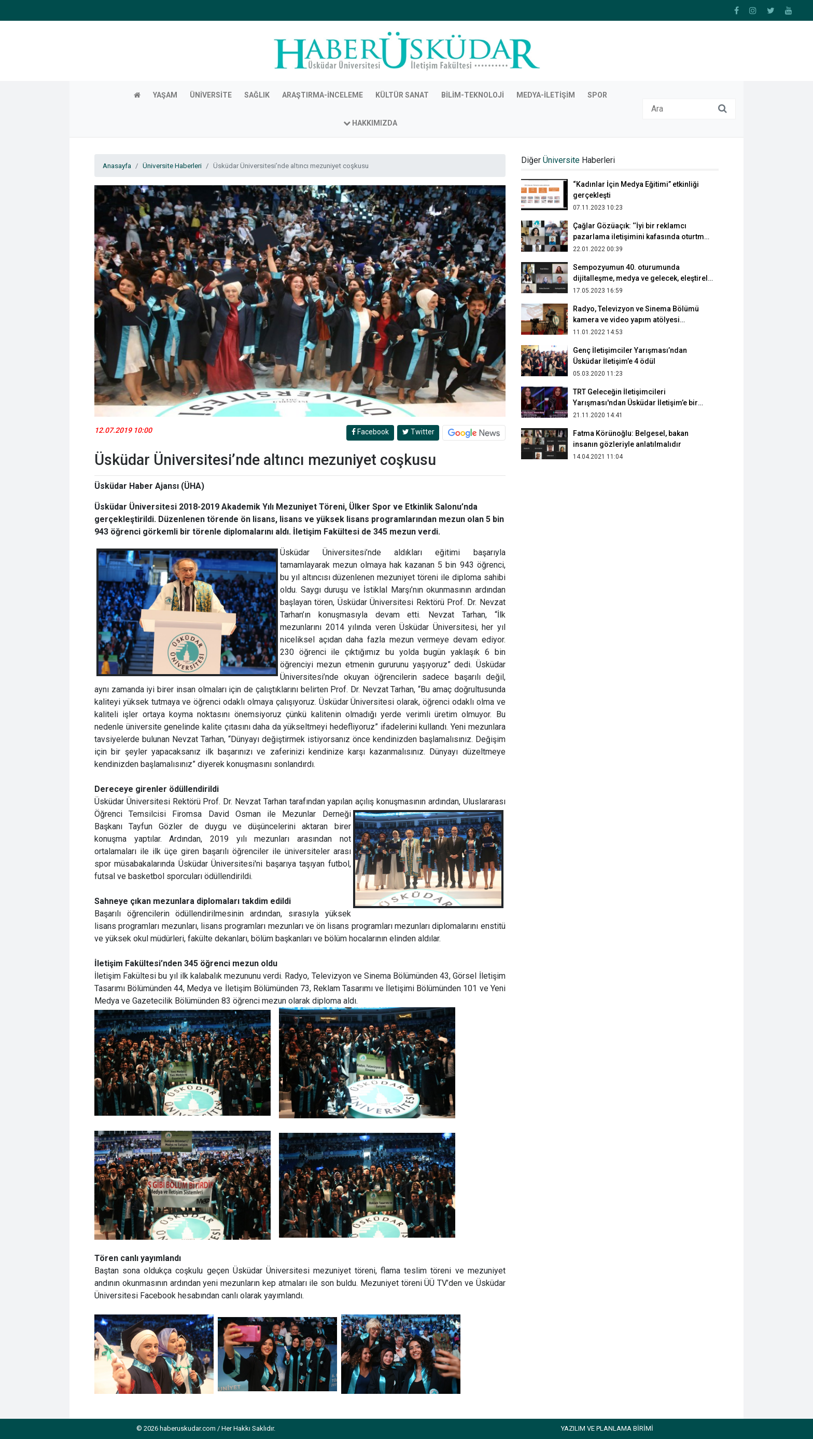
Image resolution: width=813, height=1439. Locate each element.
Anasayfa (117, 165)
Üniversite (211, 95)
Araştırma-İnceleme (322, 95)
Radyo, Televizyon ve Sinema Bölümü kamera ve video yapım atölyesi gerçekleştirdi (636, 320)
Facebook (370, 432)
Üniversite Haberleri (172, 165)
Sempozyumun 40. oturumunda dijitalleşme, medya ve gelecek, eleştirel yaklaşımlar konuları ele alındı (640, 278)
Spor (597, 95)
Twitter (418, 432)
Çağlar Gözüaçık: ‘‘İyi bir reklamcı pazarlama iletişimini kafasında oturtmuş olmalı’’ (642, 237)
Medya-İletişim (545, 95)
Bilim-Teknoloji (472, 95)
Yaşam (165, 95)
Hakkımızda (370, 123)
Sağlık (257, 95)
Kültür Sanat (402, 95)
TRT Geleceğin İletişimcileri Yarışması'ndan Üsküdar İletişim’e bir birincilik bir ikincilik (635, 403)
